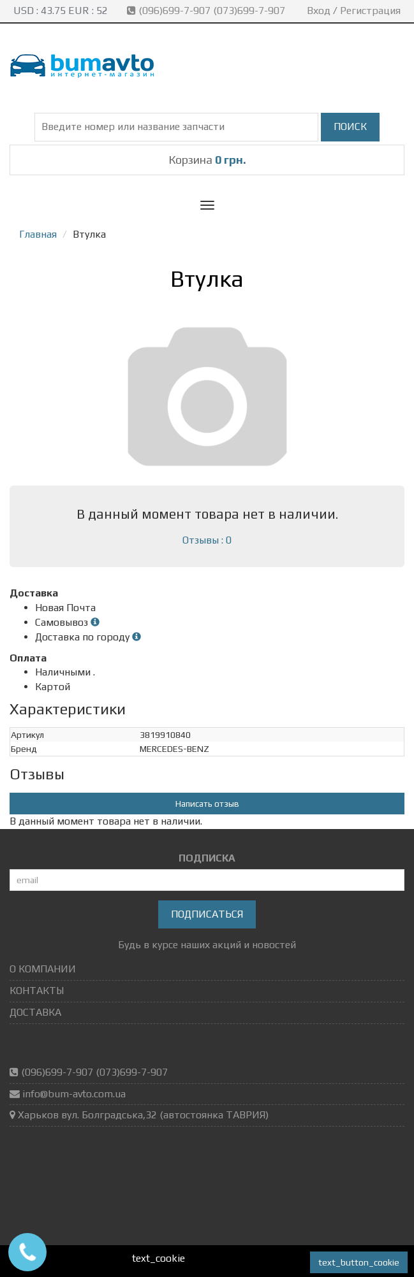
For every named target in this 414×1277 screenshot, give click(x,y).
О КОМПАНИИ (43, 969)
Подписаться (207, 914)
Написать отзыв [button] (207, 803)
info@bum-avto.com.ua (74, 1094)
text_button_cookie (358, 1262)
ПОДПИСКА (207, 858)
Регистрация (370, 10)
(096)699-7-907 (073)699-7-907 (207, 10)
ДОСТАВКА (35, 1012)
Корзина (207, 159)
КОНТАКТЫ (37, 991)
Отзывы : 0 (207, 540)
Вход (318, 10)
